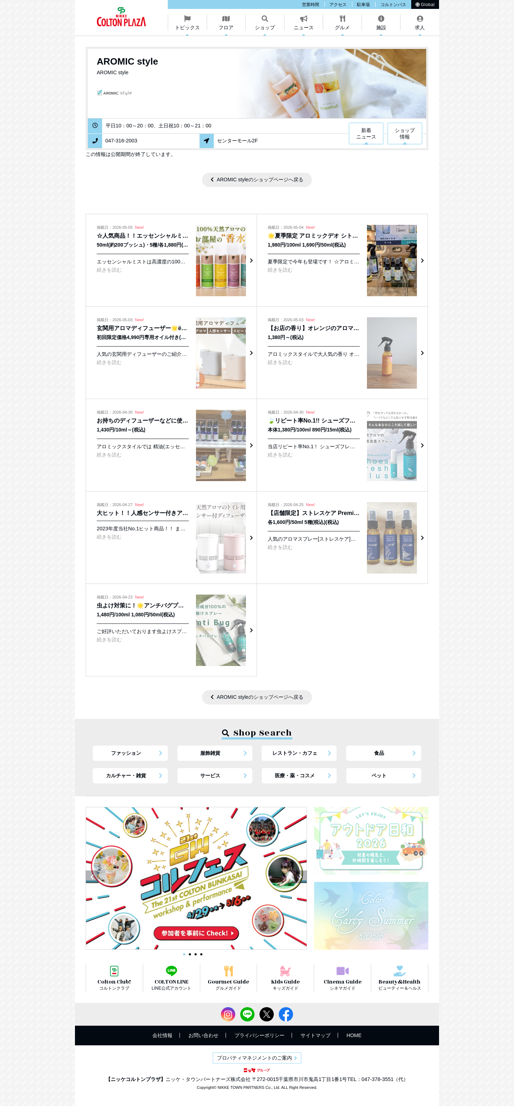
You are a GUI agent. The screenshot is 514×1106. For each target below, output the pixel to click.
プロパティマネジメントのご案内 (254, 1058)
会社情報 (162, 1035)
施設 (381, 27)
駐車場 (363, 4)
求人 (420, 27)
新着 (366, 133)
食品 (379, 753)
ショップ (265, 27)
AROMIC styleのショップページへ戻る (260, 179)
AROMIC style (127, 61)
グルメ (342, 27)
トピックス (187, 27)
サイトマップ (316, 1035)
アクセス (338, 4)
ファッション (126, 753)
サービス (210, 775)
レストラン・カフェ (294, 753)
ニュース (304, 27)
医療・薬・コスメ (295, 775)
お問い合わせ (203, 1035)
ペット (379, 775)
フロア (225, 27)
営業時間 (310, 4)
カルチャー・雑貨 (126, 775)
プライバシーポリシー (259, 1035)
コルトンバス (393, 4)
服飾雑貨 (210, 753)
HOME (354, 1035)
